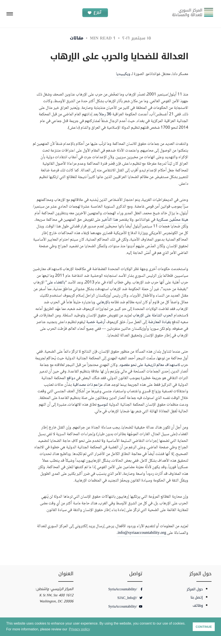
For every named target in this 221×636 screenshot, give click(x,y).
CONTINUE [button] (204, 626)
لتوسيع (102, 404)
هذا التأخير (109, 219)
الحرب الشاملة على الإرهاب (153, 315)
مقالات (76, 38)
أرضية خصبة (95, 322)
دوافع (71, 378)
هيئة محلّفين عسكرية (172, 219)
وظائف (198, 605)
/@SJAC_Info (129, 598)
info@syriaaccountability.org (142, 532)
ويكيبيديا (123, 74)
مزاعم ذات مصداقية (88, 384)
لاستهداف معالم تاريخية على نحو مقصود (149, 365)
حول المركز (195, 589)
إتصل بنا (197, 597)
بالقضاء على (56, 282)
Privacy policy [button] (79, 629)
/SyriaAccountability (125, 589)
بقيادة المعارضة (159, 322)
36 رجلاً (105, 114)
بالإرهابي (103, 302)
